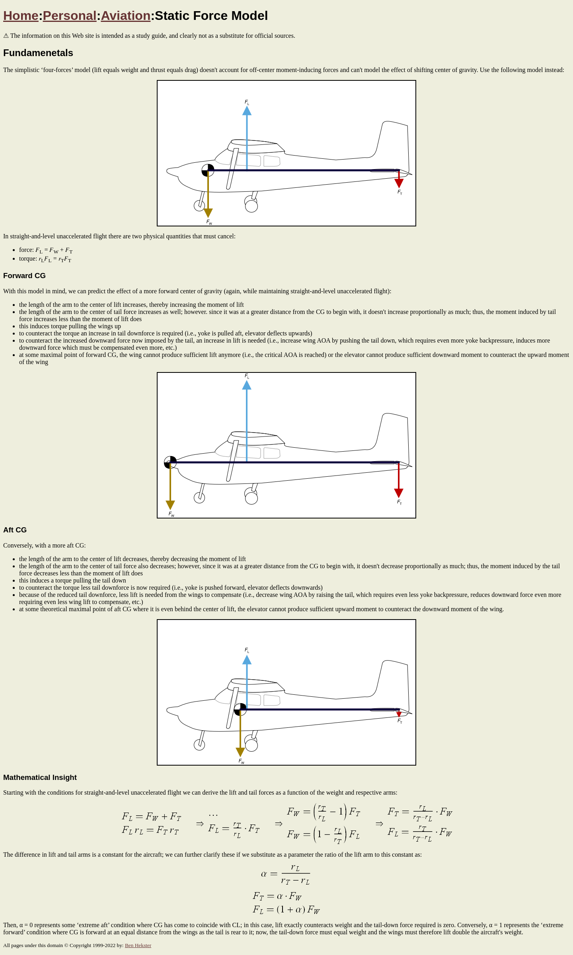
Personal (70, 15)
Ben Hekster (138, 945)
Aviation (125, 15)
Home (21, 15)
